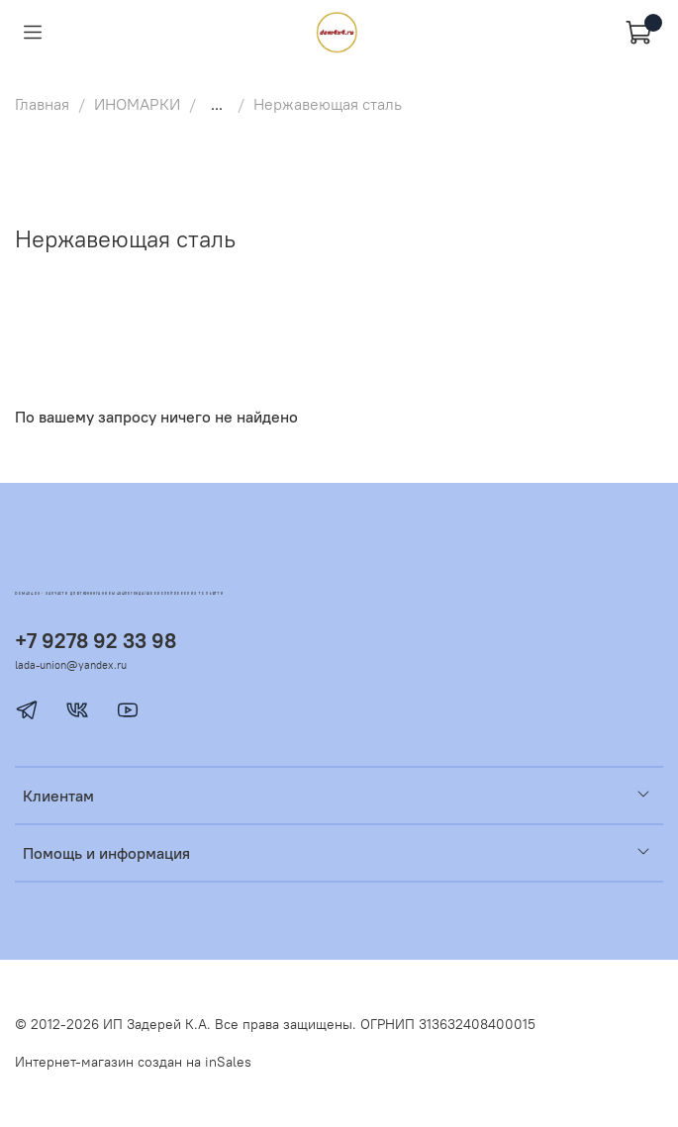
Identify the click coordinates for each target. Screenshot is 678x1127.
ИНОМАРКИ (137, 104)
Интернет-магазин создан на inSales (133, 1062)
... (217, 104)
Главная (42, 104)
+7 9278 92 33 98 (95, 640)
